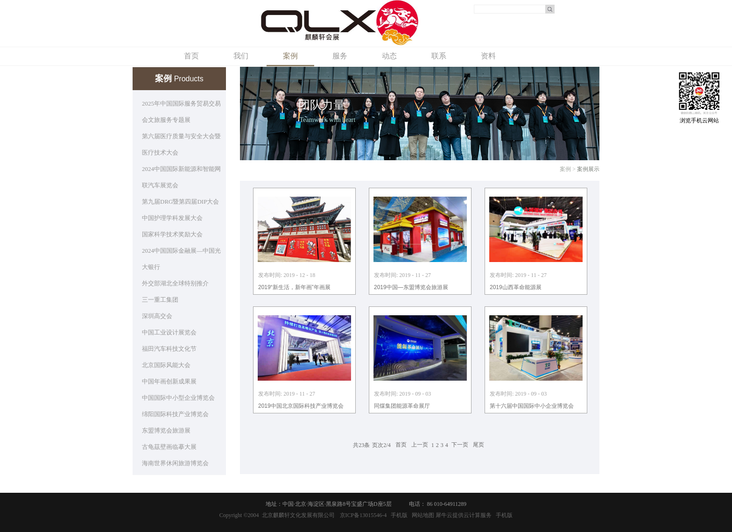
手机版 (398, 515)
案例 (565, 169)
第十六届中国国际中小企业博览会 (532, 406)
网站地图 (421, 515)
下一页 (459, 445)
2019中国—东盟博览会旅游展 (411, 287)
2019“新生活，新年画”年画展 (294, 287)
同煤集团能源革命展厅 (402, 406)
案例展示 (588, 169)
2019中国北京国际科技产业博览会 (301, 406)
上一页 (419, 445)
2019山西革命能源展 (516, 287)
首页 (191, 56)
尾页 (478, 445)
